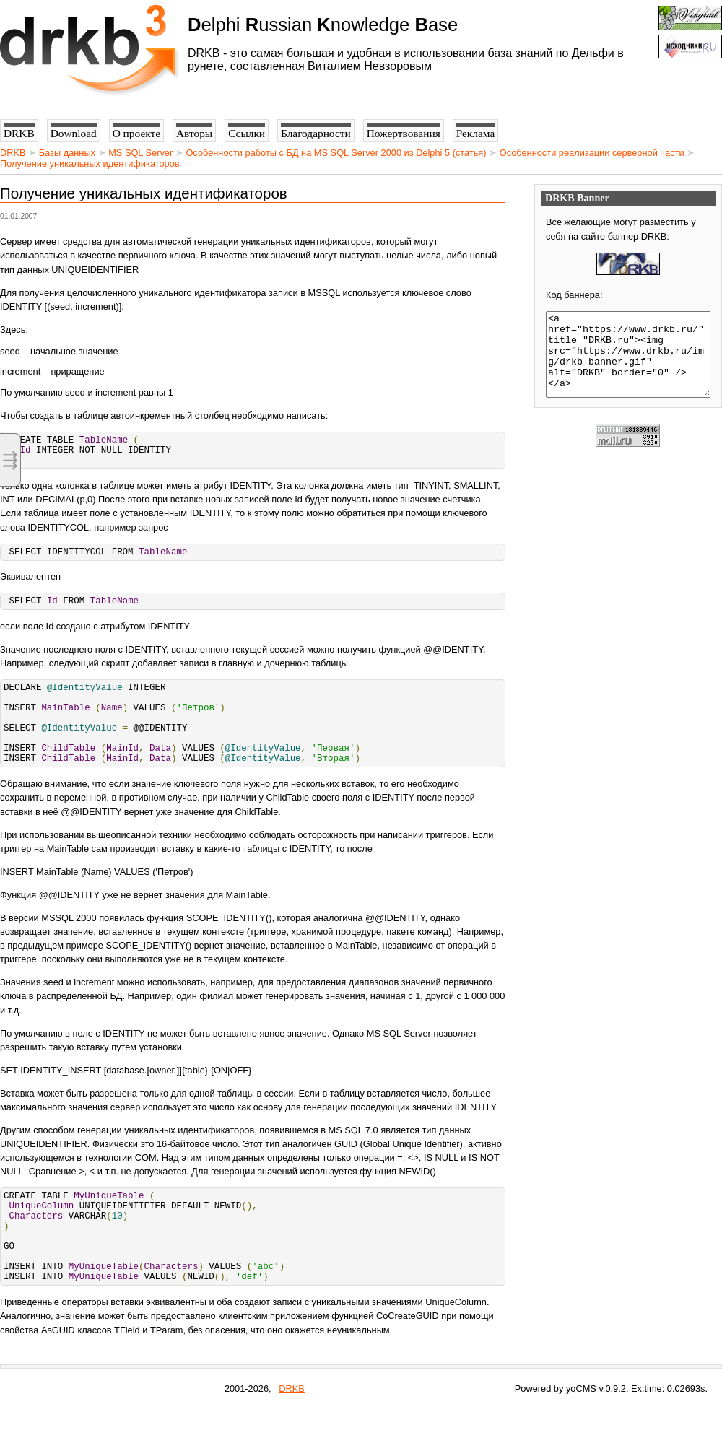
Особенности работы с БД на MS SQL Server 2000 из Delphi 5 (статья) (336, 152)
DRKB (13, 152)
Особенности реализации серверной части (592, 152)
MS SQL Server (140, 152)
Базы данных (67, 152)
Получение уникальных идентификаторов (90, 163)
